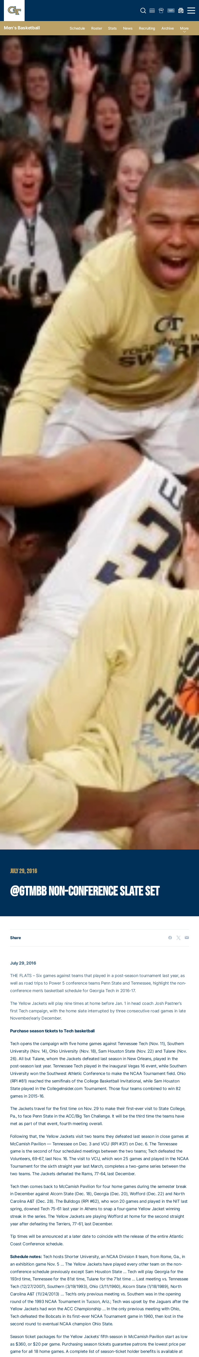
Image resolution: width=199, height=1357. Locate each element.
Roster (96, 28)
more (184, 28)
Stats (112, 28)
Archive (167, 28)
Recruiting (147, 28)
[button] (143, 10)
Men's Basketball (22, 27)
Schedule (77, 28)
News (128, 28)
